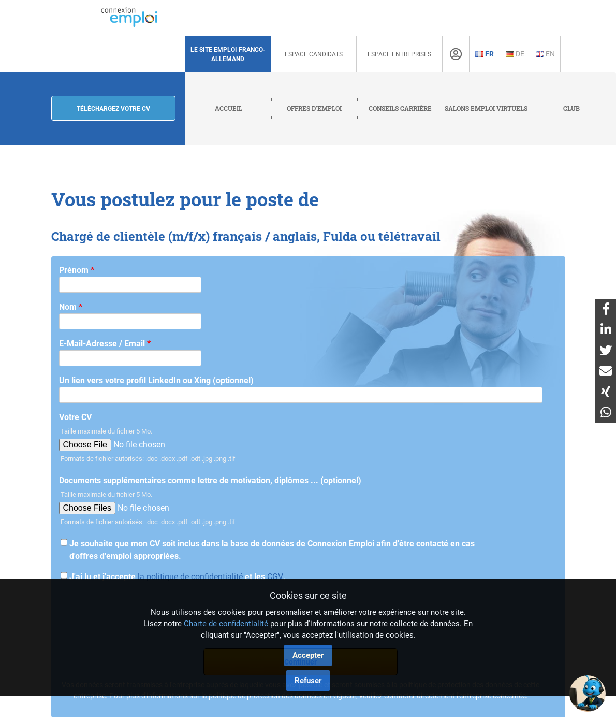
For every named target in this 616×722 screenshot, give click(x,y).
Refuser (308, 680)
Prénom (76, 270)
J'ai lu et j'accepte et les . (177, 577)
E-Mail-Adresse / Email (105, 344)
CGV (275, 577)
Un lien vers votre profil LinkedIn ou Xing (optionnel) (156, 380)
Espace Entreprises (399, 54)
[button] (587, 693)
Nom (70, 307)
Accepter (308, 655)
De (515, 54)
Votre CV (75, 417)
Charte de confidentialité (226, 623)
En (545, 54)
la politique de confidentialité (190, 577)
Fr (484, 54)
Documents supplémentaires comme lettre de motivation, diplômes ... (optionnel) (210, 480)
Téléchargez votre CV (113, 108)
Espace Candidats (314, 54)
